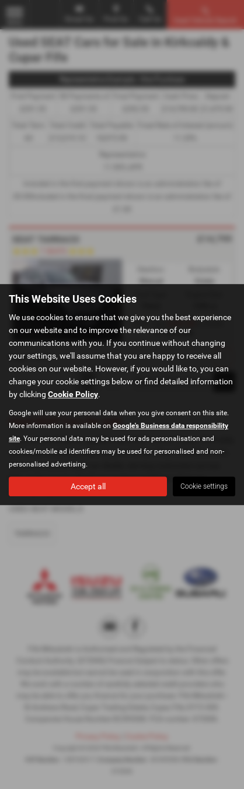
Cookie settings (204, 486)
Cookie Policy (73, 394)
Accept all (88, 486)
